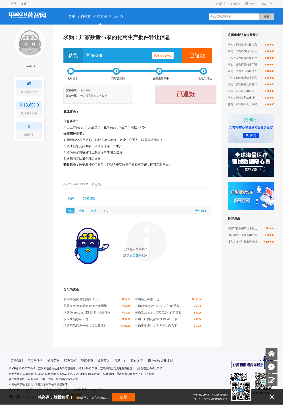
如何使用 (84, 17)
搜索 (267, 16)
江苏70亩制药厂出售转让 (242, 228)
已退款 (197, 55)
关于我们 (17, 360)
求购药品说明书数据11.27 (80, 299)
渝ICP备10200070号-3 (22, 368)
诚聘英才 (104, 360)
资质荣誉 (53, 360)
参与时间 (200, 210)
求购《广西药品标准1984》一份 (156, 319)
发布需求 (220, 3)
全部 (70, 210)
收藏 (123, 397)
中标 (81, 210)
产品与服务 (35, 360)
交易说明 (89, 198)
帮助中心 (266, 3)
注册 (23, 3)
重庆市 (99, 184)
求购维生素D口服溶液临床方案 (156, 325)
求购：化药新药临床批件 (242, 97)
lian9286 (30, 66)
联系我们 (70, 360)
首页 (71, 17)
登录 (13, 3)
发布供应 (235, 3)
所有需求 (100, 17)
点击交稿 (135, 255)
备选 (93, 210)
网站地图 (137, 360)
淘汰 (105, 210)
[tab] (70, 198)
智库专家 (87, 360)
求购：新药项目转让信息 (242, 44)
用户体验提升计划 (160, 360)
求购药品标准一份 (147, 299)
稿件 (71, 198)
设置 (250, 4)
